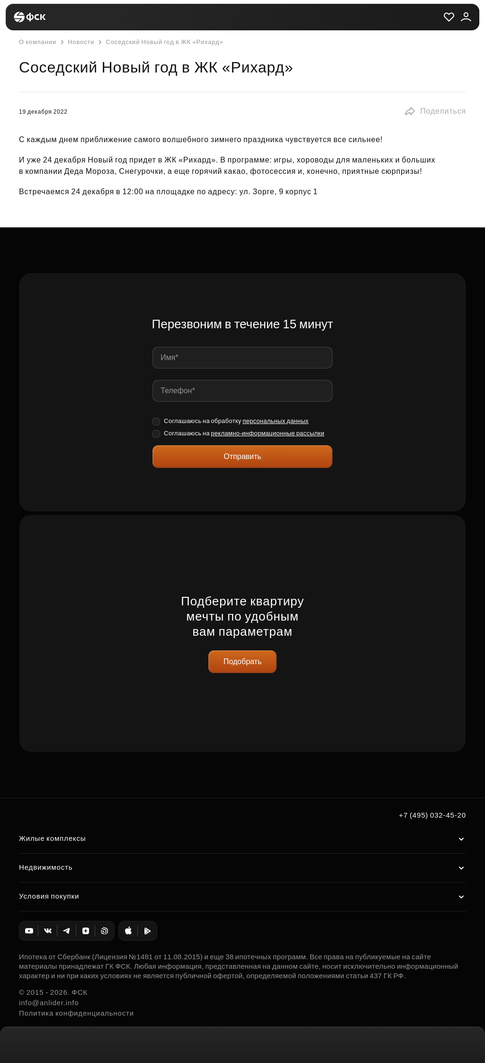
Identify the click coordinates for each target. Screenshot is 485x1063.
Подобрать (243, 662)
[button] (435, 111)
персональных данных (275, 420)
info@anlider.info (49, 1003)
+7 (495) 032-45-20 (432, 815)
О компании (37, 41)
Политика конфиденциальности (76, 1013)
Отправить (242, 456)
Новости (76, 42)
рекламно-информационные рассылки (267, 433)
